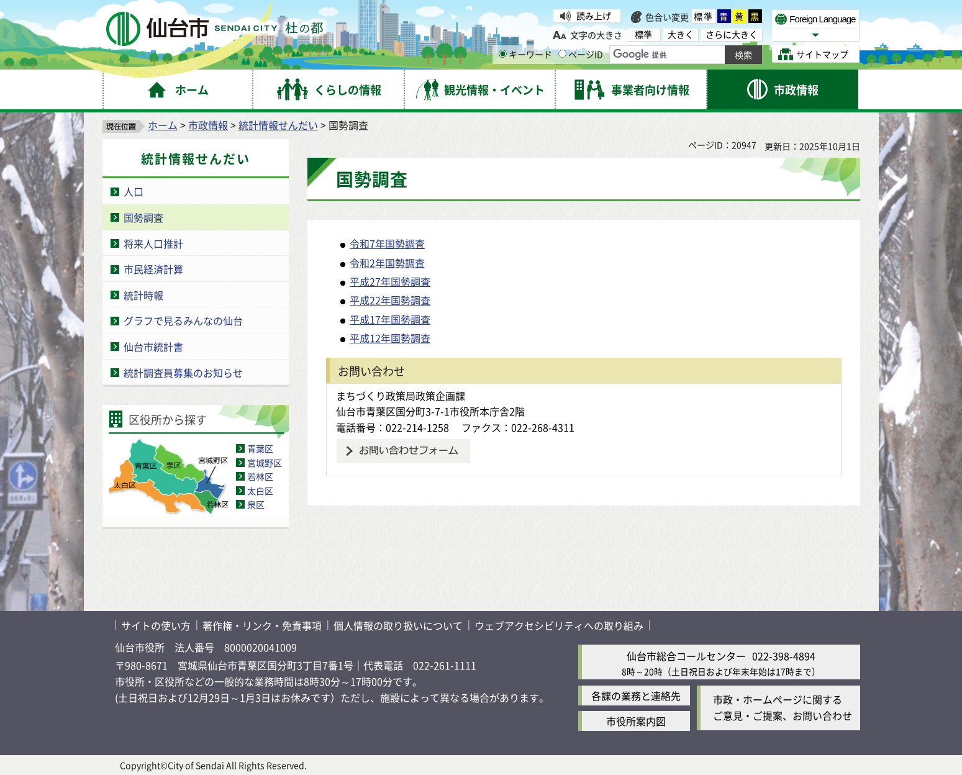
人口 (133, 191)
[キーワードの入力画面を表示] (503, 54)
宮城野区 (264, 462)
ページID (580, 54)
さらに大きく (732, 34)
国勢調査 (143, 217)
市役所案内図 (636, 721)
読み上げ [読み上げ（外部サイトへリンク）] (593, 15)
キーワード (525, 54)
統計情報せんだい (278, 124)
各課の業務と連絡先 (636, 695)
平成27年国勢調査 (390, 281)
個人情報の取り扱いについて (398, 625)
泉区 (256, 504)
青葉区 (260, 448)
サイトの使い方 (156, 625)
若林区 (260, 476)
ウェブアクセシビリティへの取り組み (558, 625)
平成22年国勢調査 (390, 299)
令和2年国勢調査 (387, 262)
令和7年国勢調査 (387, 243)
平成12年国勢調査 (390, 337)
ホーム (163, 124)
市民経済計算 (153, 268)
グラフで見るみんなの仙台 (183, 320)
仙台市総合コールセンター (686, 655)
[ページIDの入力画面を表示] (562, 54)
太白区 (260, 490)
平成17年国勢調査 (390, 319)
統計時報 (143, 295)
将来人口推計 (153, 243)
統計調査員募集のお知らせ (183, 372)
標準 (704, 16)
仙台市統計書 (153, 346)
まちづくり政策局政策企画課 (400, 395)
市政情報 (208, 124)
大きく (681, 34)
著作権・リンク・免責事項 (262, 625)
